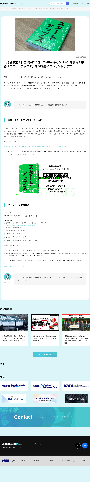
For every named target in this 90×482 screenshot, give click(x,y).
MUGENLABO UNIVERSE (47, 379)
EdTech (80, 379)
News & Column (46, 463)
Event (5, 9)
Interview (37, 463)
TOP (1, 9)
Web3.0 (72, 379)
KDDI (39, 374)
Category (71, 3)
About (84, 3)
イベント (29, 379)
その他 (46, 374)
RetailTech (21, 384)
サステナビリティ (62, 379)
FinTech (3, 379)
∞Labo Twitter (22, 105)
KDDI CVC (12, 384)
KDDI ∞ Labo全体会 (29, 374)
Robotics (21, 379)
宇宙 (36, 379)
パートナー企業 (56, 374)
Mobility (3, 384)
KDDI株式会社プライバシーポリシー (15, 266)
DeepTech (77, 374)
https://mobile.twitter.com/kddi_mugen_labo (20, 225)
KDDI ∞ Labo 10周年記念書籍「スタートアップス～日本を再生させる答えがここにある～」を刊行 (37, 146)
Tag (78, 3)
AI (1, 374)
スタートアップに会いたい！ (13, 374)
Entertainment (67, 374)
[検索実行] (63, 3)
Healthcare (12, 379)
